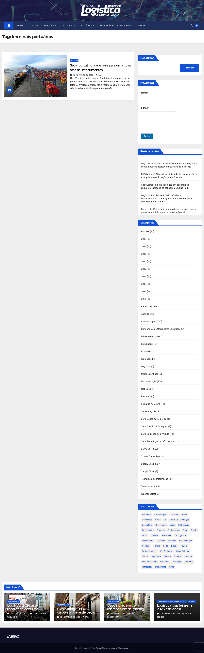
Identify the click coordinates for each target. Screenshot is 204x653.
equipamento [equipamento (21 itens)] (173, 530)
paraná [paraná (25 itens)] (157, 546)
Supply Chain (148, 464)
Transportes (147, 486)
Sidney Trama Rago (151, 456)
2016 (143, 261)
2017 (143, 269)
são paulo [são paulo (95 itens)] (164, 561)
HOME (20, 25)
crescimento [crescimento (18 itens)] (161, 525)
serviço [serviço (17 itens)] (167, 556)
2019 (143, 284)
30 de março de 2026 (70, 617)
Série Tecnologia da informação (157, 441)
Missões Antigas (149, 374)
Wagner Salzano (149, 494)
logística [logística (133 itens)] (161, 541)
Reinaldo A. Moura (150, 404)
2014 (143, 246)
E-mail (145, 108)
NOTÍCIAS (87, 25)
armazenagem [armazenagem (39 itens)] (160, 514)
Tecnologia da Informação (154, 479)
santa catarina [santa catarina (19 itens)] (182, 551)
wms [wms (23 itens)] (171, 567)
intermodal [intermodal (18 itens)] (166, 535)
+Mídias (145, 231)
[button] (192, 25)
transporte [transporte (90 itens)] (147, 567)
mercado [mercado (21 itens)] (172, 541)
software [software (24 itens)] (188, 556)
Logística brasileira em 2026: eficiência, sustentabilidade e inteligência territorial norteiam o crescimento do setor (167, 198)
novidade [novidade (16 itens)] (146, 546)
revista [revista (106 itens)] (184, 546)
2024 (143, 291)
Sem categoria (148, 411)
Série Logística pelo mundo (155, 434)
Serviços (74, 60)
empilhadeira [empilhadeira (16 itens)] (148, 530)
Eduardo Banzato (150, 336)
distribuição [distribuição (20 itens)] (183, 525)
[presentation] (162, 131)
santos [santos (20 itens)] (145, 556)
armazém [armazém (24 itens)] (174, 514)
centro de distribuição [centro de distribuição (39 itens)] (179, 520)
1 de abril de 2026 (19, 614)
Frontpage (146, 359)
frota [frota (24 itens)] (185, 530)
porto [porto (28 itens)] (165, 546)
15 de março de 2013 (83, 75)
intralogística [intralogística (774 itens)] (180, 535)
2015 (143, 254)
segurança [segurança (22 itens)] (156, 556)
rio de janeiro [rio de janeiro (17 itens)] (166, 551)
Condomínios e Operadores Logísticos (160, 329)
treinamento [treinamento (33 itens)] (160, 567)
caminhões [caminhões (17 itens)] (147, 520)
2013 (143, 239)
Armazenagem (148, 321)
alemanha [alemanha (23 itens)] (146, 514)
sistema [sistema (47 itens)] (177, 556)
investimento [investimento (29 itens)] (148, 541)
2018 (143, 276)
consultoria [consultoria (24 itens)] (147, 525)
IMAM (99, 75)
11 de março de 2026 (170, 614)
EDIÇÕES (49, 25)
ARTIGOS (67, 25)
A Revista (146, 306)
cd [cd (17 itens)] (165, 520)
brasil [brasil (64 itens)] (184, 514)
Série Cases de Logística (153, 419)
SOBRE (141, 25)
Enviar (147, 136)
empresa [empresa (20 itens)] (161, 530)
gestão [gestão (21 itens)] (194, 530)
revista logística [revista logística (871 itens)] (149, 551)
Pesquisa (146, 396)
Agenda (145, 314)
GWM (86, 617)
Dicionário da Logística (115, 25)
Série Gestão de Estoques (154, 426)
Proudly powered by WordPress (88, 648)
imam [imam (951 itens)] (144, 535)
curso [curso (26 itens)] (172, 525)
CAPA (33, 25)
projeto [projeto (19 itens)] (174, 546)
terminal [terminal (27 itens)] (189, 561)
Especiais (146, 351)
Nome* (144, 92)
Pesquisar (147, 58)
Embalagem (147, 344)
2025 (143, 299)
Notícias (145, 389)
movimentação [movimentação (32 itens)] (185, 541)
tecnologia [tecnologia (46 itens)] (177, 561)
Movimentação (149, 381)
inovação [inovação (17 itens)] (154, 535)
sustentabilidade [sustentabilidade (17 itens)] (149, 561)
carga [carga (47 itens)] (158, 520)
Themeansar (123, 648)
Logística (146, 366)
